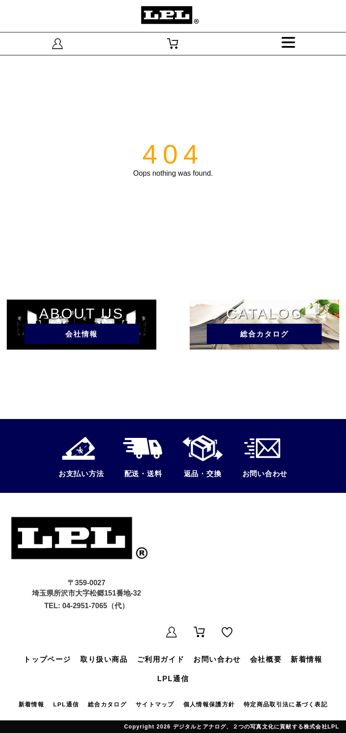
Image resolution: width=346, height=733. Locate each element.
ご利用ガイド (161, 659)
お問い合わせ (217, 659)
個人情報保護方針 (209, 704)
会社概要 (266, 659)
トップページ (47, 659)
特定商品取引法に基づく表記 (286, 704)
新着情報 (306, 659)
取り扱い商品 (104, 659)
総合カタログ (107, 704)
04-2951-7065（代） (95, 606)
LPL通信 (173, 679)
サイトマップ (155, 704)
